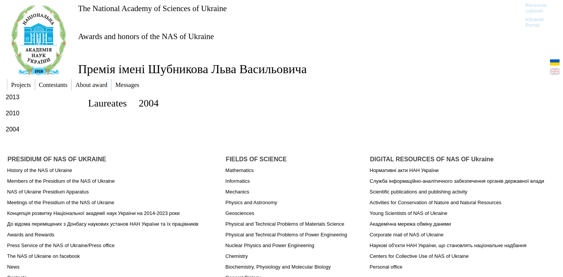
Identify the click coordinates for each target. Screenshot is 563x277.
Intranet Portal (534, 22)
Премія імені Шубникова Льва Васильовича (192, 69)
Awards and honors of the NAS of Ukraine (146, 36)
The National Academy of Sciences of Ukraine (152, 8)
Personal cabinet (536, 8)
